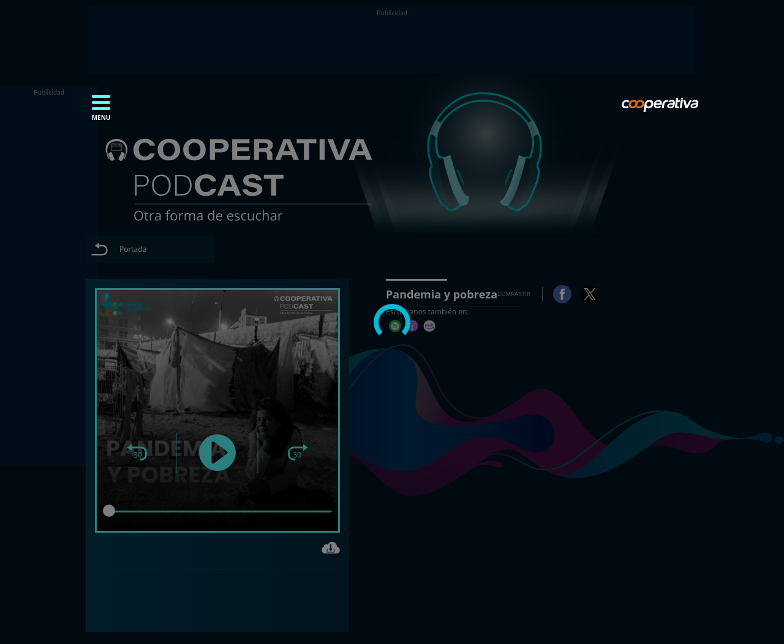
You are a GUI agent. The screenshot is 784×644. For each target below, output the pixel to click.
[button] (101, 111)
